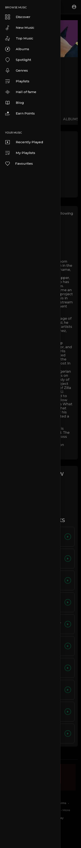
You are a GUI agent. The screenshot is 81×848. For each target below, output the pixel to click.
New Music (19, 27)
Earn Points (20, 113)
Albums (17, 49)
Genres (16, 70)
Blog (14, 102)
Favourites (19, 163)
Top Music (19, 38)
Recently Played (24, 142)
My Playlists (20, 153)
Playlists (17, 81)
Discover (17, 17)
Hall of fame (20, 92)
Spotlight (18, 59)
